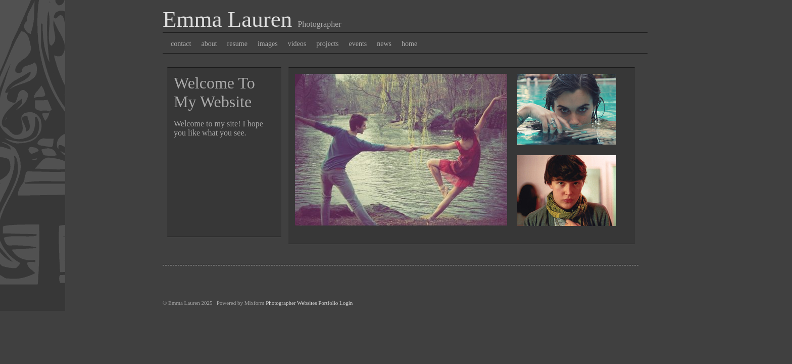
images (268, 44)
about (209, 44)
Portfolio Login (335, 303)
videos (297, 44)
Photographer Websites (291, 303)
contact (181, 44)
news (384, 44)
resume (237, 44)
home (409, 44)
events (358, 44)
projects (327, 44)
